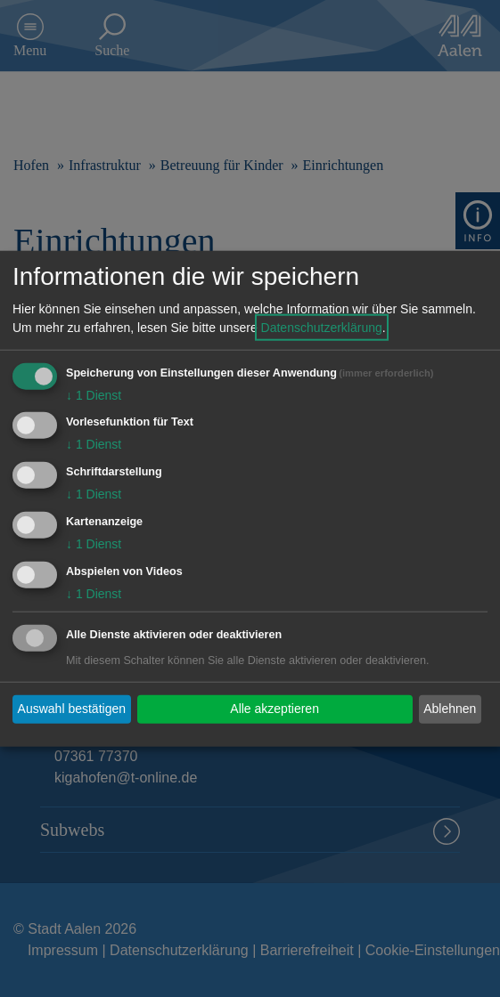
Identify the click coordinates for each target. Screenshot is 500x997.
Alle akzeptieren (274, 708)
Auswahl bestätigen (72, 708)
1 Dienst (93, 394)
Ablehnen (449, 708)
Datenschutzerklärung (321, 327)
